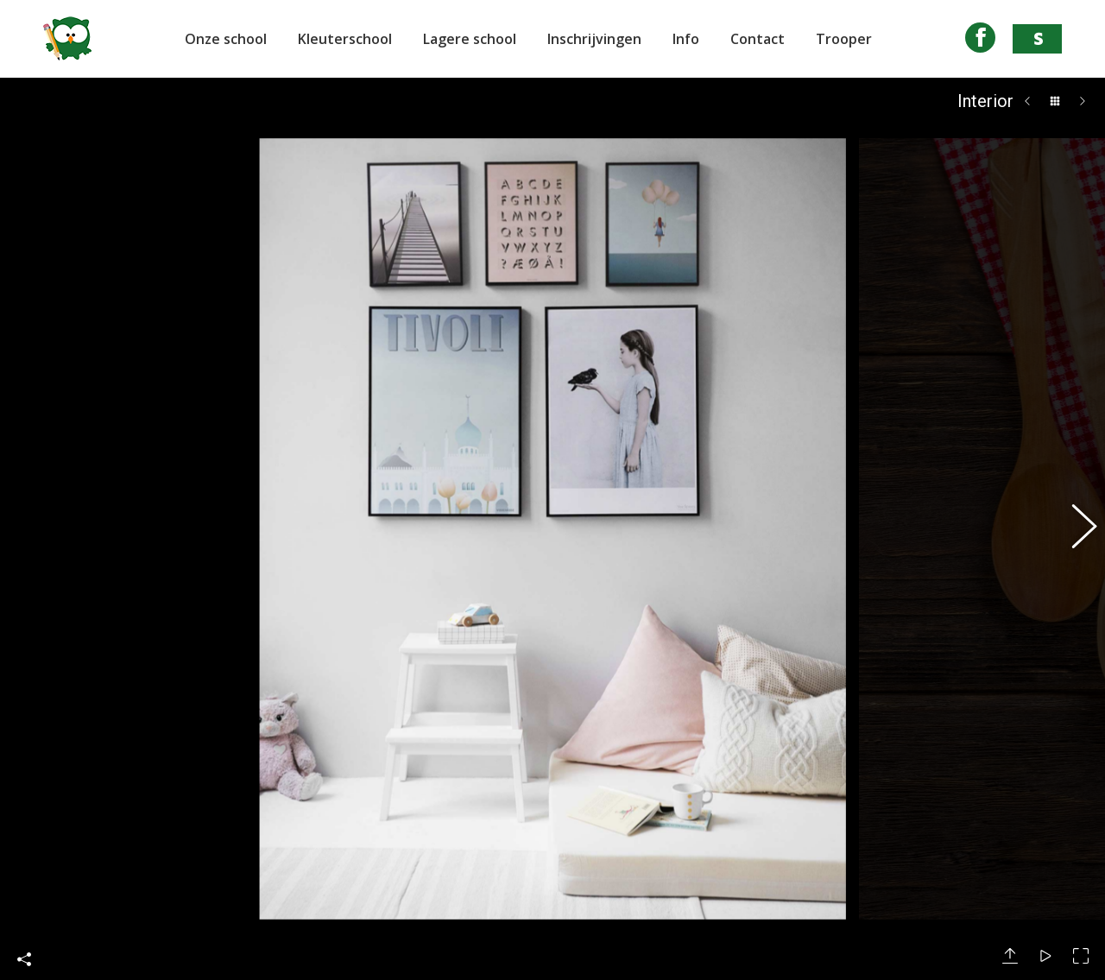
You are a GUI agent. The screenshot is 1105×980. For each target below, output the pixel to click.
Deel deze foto (24, 923)
